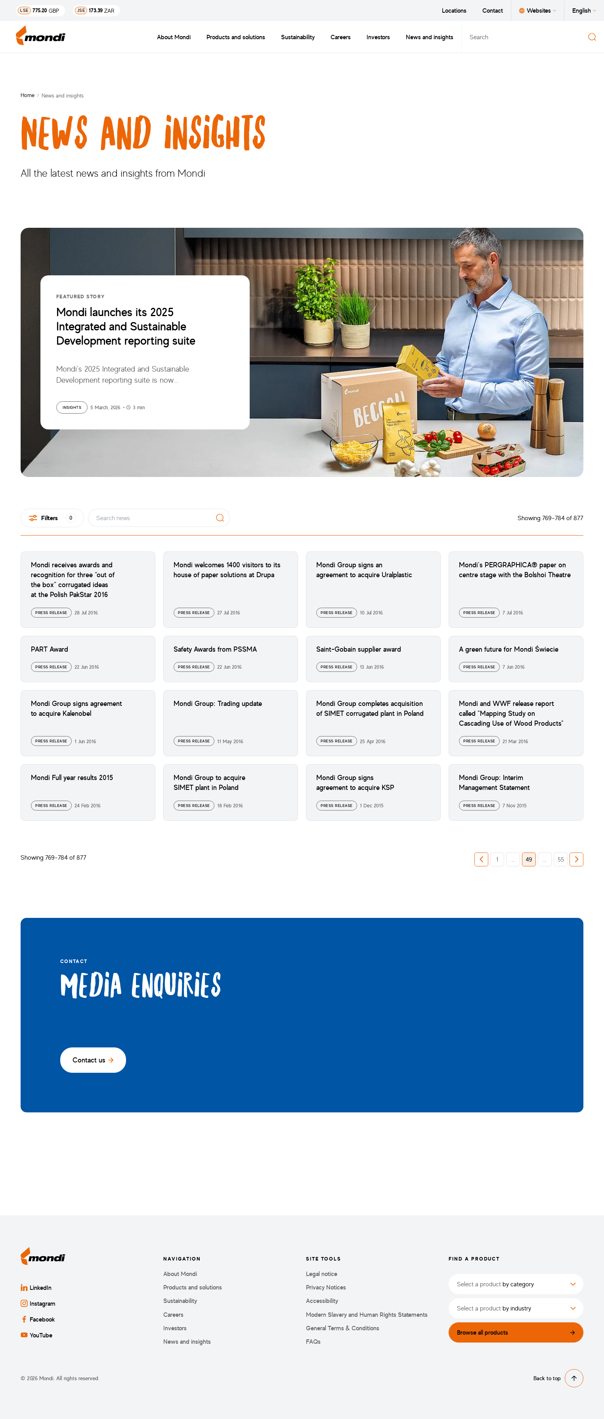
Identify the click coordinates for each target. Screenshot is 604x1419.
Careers (341, 37)
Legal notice (321, 1274)
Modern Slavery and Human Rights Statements (367, 1314)
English (584, 10)
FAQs (313, 1341)
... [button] (513, 859)
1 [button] (497, 859)
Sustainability (298, 37)
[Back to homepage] (41, 36)
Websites (537, 10)
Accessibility (322, 1301)
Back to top (558, 1378)
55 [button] (561, 859)
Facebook (38, 1319)
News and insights (429, 37)
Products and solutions (235, 37)
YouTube (36, 1335)
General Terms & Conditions (342, 1328)
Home (27, 95)
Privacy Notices (326, 1287)
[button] (481, 859)
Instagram (38, 1303)
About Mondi (174, 37)
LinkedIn (36, 1287)
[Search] (592, 37)
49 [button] (529, 859)
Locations (454, 10)
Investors (378, 37)
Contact (492, 10)
